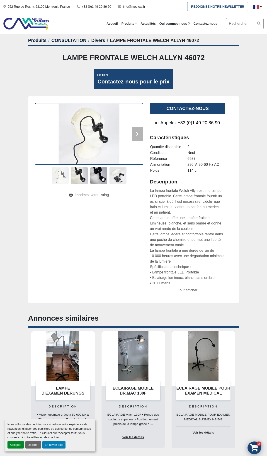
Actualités (148, 23)
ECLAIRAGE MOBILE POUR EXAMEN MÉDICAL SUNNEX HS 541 (203, 393)
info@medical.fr (134, 6)
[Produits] (37, 40)
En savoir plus (54, 444)
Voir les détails (133, 437)
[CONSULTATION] (68, 40)
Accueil (112, 23)
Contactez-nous (205, 23)
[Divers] (98, 40)
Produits (127, 23)
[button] (129, 23)
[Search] (245, 23)
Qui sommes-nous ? (174, 23)
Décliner (33, 444)
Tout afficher (187, 290)
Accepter (16, 444)
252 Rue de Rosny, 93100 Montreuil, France (39, 6)
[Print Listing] (89, 195)
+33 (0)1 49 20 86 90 (96, 6)
